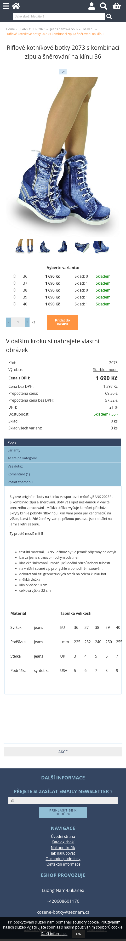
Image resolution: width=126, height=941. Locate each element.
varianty (14, 450)
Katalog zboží (63, 842)
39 (25, 297)
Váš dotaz (15, 466)
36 (25, 276)
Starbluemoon (105, 369)
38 (25, 290)
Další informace (54, 933)
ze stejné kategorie (22, 458)
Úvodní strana (63, 836)
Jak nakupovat (63, 853)
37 (25, 283)
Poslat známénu (20, 482)
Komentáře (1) (19, 474)
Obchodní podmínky (63, 858)
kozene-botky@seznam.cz (63, 912)
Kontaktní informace (63, 864)
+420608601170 (63, 901)
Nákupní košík (63, 847)
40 (25, 304)
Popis (12, 442)
